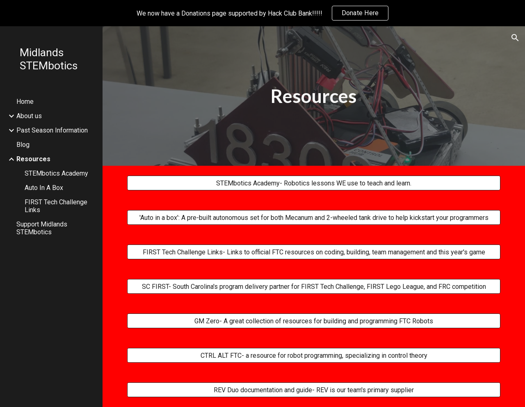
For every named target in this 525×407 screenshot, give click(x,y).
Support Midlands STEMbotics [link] (41, 228)
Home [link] (25, 101)
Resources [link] (33, 159)
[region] (262, 13)
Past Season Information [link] (52, 130)
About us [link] (29, 116)
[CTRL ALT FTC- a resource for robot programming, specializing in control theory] (314, 355)
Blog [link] (23, 145)
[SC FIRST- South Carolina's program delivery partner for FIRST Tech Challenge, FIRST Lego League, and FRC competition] (314, 286)
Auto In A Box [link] (44, 188)
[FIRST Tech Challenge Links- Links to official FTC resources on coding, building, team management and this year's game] (314, 252)
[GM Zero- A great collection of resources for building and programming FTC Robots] (314, 321)
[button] (515, 38)
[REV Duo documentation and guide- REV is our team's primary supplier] (314, 390)
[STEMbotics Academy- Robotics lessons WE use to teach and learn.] (314, 183)
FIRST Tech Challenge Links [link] (56, 206)
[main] (313, 96)
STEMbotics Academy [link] (56, 173)
